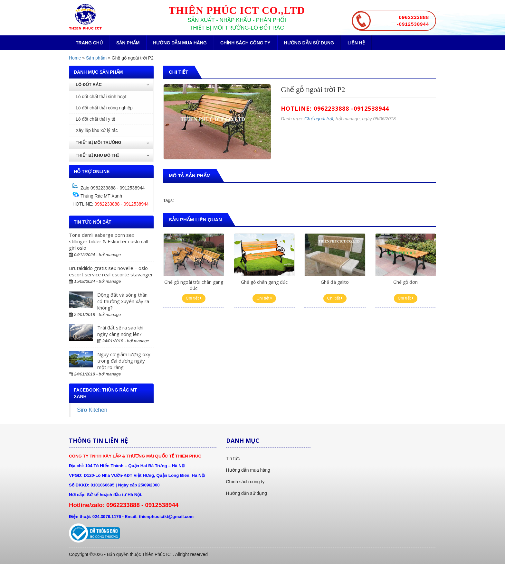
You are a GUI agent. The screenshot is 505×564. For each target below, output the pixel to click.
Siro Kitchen (92, 410)
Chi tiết (194, 298)
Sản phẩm (127, 42)
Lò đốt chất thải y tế (95, 119)
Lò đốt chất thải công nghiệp (104, 107)
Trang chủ (89, 42)
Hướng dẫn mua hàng (180, 42)
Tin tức (233, 458)
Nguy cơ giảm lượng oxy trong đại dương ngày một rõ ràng (123, 360)
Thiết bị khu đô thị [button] (112, 155)
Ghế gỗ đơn (405, 282)
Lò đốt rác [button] (112, 84)
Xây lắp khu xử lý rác (97, 130)
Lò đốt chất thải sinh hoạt (101, 96)
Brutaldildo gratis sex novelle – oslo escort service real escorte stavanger (111, 271)
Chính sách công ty (245, 42)
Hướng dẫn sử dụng (309, 42)
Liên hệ (356, 42)
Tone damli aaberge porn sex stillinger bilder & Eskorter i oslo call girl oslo (108, 241)
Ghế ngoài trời (318, 118)
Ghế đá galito (335, 282)
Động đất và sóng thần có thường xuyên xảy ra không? (123, 301)
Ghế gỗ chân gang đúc (264, 282)
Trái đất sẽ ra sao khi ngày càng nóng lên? (120, 330)
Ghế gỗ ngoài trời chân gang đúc (193, 285)
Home (75, 57)
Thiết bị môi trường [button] (112, 142)
